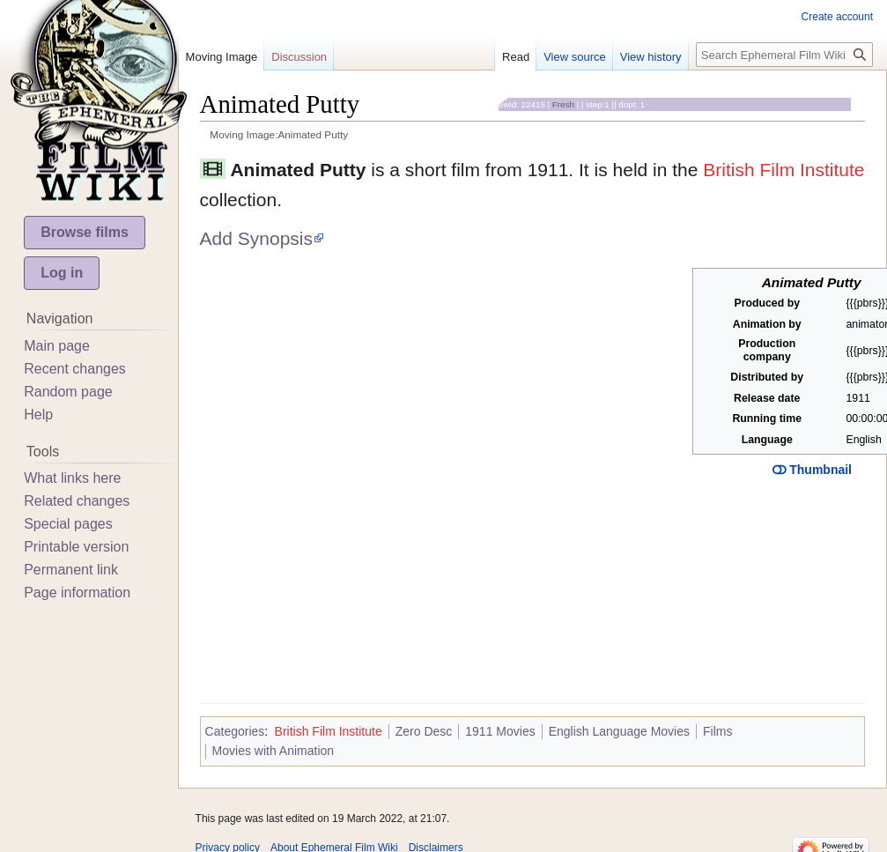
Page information (77, 592)
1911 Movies (500, 731)
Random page (68, 391)
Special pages (68, 523)
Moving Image (222, 56)
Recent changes (75, 368)
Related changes (76, 500)
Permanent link (71, 569)
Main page (57, 345)
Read (515, 56)
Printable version (76, 546)
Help (38, 414)
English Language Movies (619, 731)
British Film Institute (783, 169)
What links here (72, 477)
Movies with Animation (273, 751)
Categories (235, 731)
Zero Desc (424, 731)
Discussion (299, 56)
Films (717, 731)
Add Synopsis (256, 238)
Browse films (85, 232)
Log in (62, 272)
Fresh (563, 104)
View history (651, 56)
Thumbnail (812, 470)
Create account (837, 17)
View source (574, 56)
